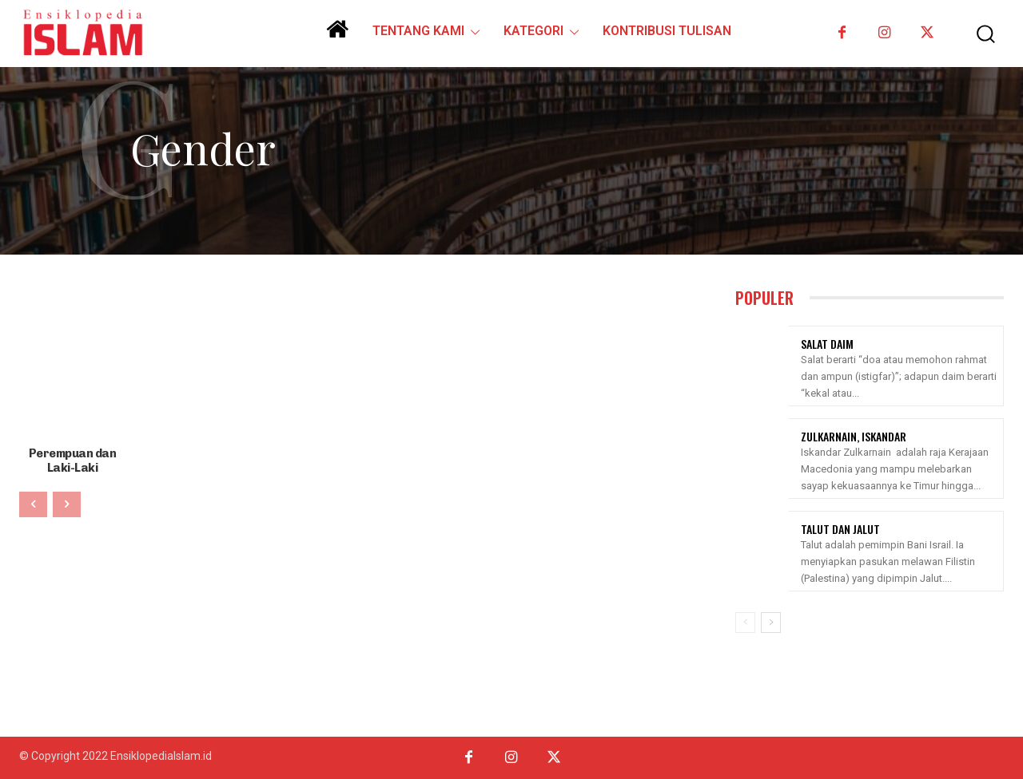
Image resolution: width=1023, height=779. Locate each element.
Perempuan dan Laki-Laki (72, 459)
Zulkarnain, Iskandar (853, 436)
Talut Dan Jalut (840, 528)
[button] (978, 34)
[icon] (337, 35)
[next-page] (771, 622)
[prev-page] (33, 503)
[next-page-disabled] (67, 503)
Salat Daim (827, 343)
